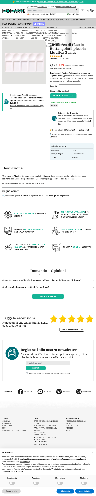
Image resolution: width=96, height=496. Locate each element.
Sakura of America (54, 35)
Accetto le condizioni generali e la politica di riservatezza (49, 373)
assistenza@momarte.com (66, 7)
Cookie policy (40, 435)
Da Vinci (37, 27)
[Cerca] (53, 10)
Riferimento (54, 59)
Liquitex (38, 30)
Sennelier (6, 33)
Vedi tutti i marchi (86, 27)
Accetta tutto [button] (84, 491)
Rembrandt (54, 33)
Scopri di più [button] (11, 491)
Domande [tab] (38, 271)
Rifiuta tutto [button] (65, 491)
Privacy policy (40, 433)
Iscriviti (35, 368)
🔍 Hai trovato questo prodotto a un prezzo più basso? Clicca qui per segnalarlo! (35, 196)
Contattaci (7, 426)
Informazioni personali (76, 421)
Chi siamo (6, 421)
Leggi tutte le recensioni (72, 329)
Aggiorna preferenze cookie (14, 430)
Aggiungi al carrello (63, 96)
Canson (5, 27)
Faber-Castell (8, 30)
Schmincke (52, 30)
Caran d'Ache (21, 27)
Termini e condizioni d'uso (45, 426)
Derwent (50, 27)
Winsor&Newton (36, 33)
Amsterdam (20, 35)
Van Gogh (36, 35)
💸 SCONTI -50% (73, 14)
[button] (93, 452)
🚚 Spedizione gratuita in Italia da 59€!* (41, 14)
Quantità (53, 86)
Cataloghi (6, 423)
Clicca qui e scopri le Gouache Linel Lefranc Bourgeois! (61, 2)
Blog (4, 428)
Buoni (68, 430)
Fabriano (24, 30)
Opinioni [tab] (58, 271)
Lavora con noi (40, 442)
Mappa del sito (40, 444)
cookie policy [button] (25, 462)
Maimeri (5, 35)
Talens (20, 33)
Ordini (68, 423)
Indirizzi (69, 428)
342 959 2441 (42, 7)
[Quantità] (70, 86)
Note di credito (72, 426)
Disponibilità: (55, 91)
